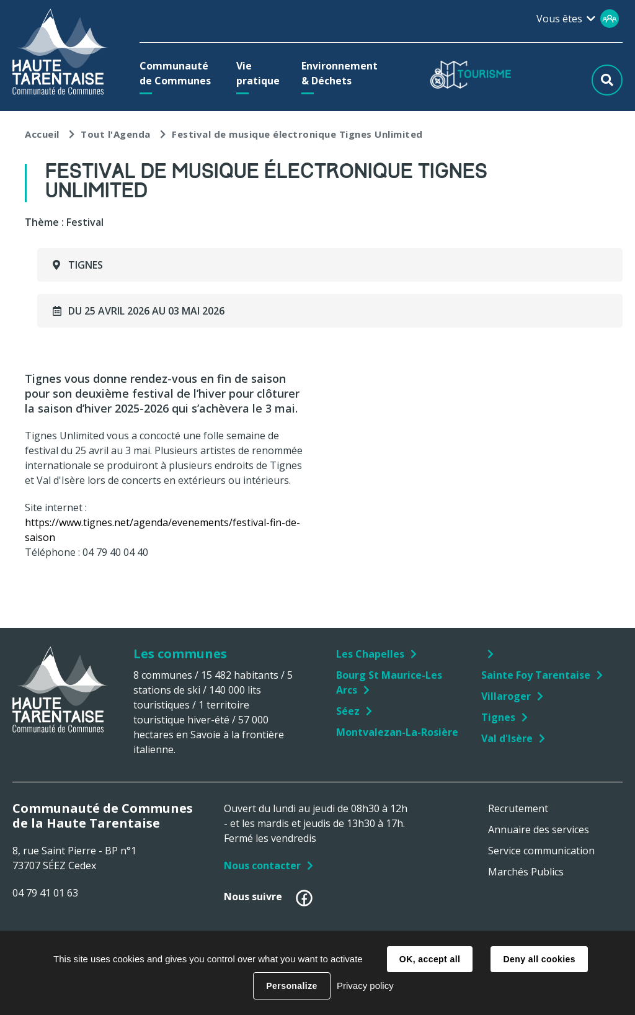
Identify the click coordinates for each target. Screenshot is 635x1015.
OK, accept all (429, 959)
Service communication (541, 850)
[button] (177, 73)
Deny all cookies (539, 959)
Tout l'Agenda (116, 134)
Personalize (291, 986)
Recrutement (518, 808)
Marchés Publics (526, 872)
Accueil (42, 134)
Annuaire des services (538, 829)
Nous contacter (262, 865)
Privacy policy (365, 985)
